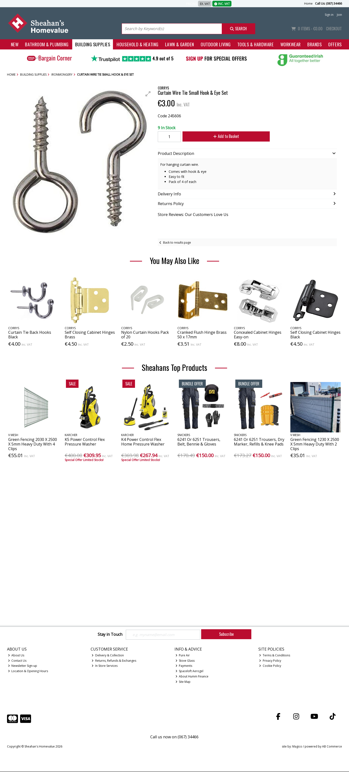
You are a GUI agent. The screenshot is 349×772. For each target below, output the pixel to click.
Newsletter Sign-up (22, 666)
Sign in (329, 15)
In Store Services (105, 666)
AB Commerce (332, 747)
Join (339, 15)
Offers (334, 44)
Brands (314, 44)
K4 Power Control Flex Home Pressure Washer (143, 442)
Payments (183, 666)
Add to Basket (223, 136)
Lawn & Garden (179, 44)
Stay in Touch (110, 634)
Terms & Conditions (274, 655)
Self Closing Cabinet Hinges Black (315, 335)
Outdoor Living (216, 44)
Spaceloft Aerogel (189, 671)
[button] (148, 94)
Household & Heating (138, 44)
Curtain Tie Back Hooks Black (29, 335)
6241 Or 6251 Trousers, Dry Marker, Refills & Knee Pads (259, 442)
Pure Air (182, 655)
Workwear (290, 44)
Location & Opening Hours (28, 671)
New (15, 44)
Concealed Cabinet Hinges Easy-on (257, 335)
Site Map (183, 682)
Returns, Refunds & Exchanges (114, 661)
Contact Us (17, 661)
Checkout (334, 29)
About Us (16, 655)
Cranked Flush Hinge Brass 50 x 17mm (202, 335)
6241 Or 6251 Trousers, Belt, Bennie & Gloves (198, 442)
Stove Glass (185, 661)
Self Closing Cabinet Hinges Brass (90, 335)
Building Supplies (92, 44)
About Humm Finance (192, 677)
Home (308, 3)
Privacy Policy (270, 661)
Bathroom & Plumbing (47, 44)
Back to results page (177, 242)
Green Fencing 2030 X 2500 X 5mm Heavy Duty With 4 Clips (32, 444)
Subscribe (226, 634)
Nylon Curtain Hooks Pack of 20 (145, 335)
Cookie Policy (270, 666)
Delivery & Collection (108, 655)
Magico (297, 747)
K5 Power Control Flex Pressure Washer (85, 442)
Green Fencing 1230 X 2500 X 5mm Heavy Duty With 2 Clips (314, 444)
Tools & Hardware (255, 44)
